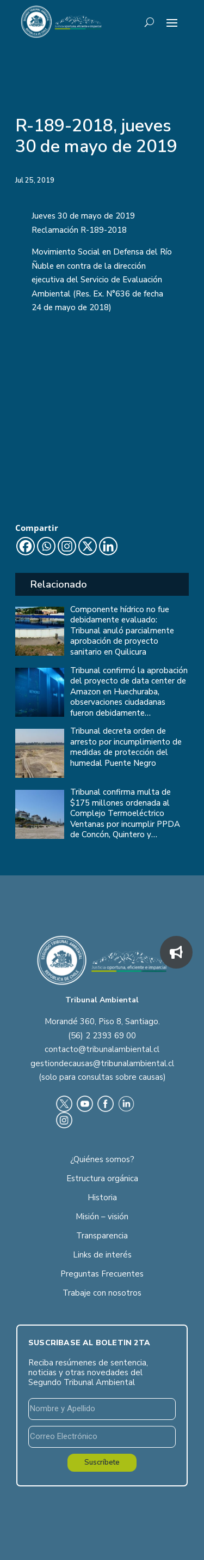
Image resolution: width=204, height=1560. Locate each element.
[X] (87, 546)
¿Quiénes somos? (102, 1159)
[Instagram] (67, 546)
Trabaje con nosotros (102, 1292)
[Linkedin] (108, 546)
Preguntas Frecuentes (102, 1273)
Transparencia (102, 1235)
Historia (102, 1197)
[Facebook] (25, 546)
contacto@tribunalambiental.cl (102, 1049)
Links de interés (102, 1254)
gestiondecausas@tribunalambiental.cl (102, 1063)
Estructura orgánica (102, 1178)
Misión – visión (102, 1216)
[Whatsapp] (46, 546)
